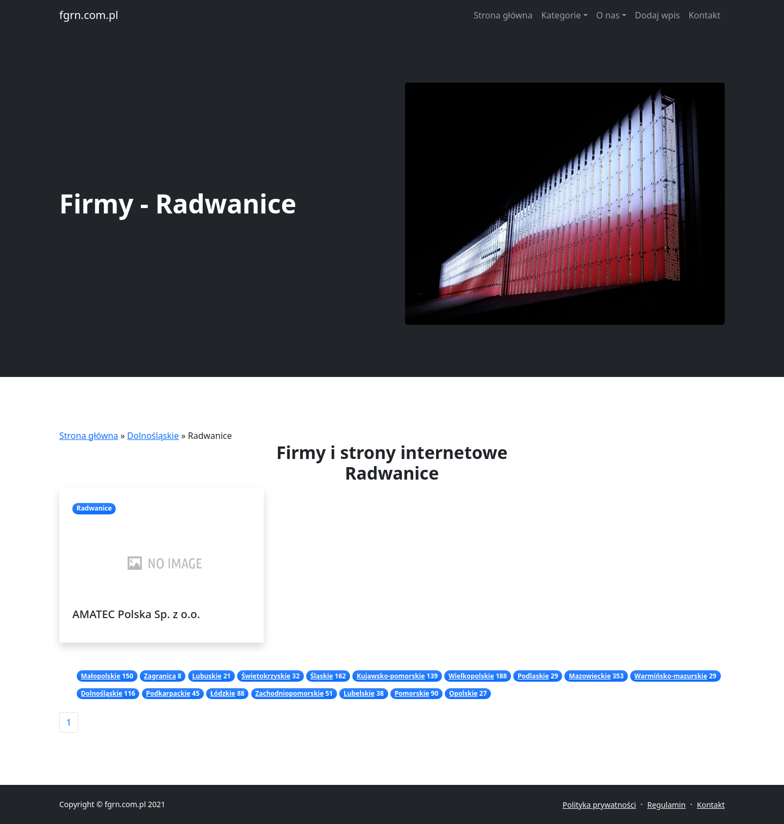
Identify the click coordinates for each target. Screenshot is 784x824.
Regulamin (666, 805)
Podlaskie (533, 676)
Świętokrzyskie (265, 676)
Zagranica (160, 676)
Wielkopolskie (471, 676)
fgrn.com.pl (88, 15)
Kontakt (704, 15)
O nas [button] (608, 15)
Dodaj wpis (657, 15)
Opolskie (463, 693)
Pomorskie (412, 693)
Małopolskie (101, 676)
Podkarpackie (168, 693)
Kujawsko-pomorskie (391, 676)
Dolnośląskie (153, 436)
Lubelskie (359, 693)
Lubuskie (206, 676)
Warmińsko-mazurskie (670, 676)
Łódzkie (222, 693)
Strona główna (503, 15)
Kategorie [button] (561, 15)
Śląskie (321, 676)
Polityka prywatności (599, 805)
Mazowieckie (590, 676)
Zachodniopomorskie (289, 693)
